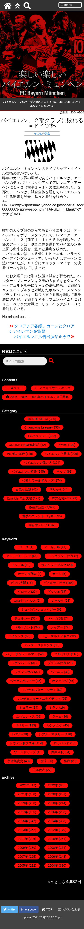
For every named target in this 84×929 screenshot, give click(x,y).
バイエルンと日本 (57, 453)
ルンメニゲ (54, 725)
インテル (17, 565)
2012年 (53, 830)
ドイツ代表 (55, 618)
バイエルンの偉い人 (38, 462)
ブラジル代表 (56, 663)
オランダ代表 (27, 574)
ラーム (57, 716)
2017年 (23, 812)
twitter (9, 909)
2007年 (23, 856)
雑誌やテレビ (37, 525)
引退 (43, 761)
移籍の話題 (36, 507)
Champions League (38, 427)
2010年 (53, 839)
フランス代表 (24, 672)
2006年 (53, 856)
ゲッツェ (53, 591)
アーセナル (52, 547)
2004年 (53, 865)
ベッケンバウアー (22, 681)
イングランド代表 (60, 556)
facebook (28, 909)
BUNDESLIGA (38, 419)
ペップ (61, 471)
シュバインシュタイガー (39, 609)
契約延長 (57, 752)
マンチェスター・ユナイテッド (39, 698)
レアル (17, 734)
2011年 (23, 839)
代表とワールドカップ (38, 480)
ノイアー (57, 627)
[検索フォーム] (25, 361)
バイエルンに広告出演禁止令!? (42, 336)
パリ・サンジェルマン (21, 654)
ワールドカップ (25, 752)
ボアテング (60, 681)
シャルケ (57, 600)
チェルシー (22, 618)
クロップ (24, 591)
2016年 (53, 812)
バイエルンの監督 (24, 471)
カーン (57, 574)
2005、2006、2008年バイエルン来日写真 (39, 397)
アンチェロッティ (18, 556)
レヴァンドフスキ (22, 743)
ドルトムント (24, 627)
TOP (47, 909)
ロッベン (60, 743)
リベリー (21, 725)
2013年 (23, 830)
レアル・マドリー (51, 734)
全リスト (16, 388)
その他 (62, 445)
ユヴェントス (25, 716)
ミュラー (25, 707)
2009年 (23, 847)
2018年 (53, 803)
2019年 (23, 803)
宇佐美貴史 (15, 761)
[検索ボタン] (51, 361)
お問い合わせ (69, 909)
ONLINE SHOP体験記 (24, 445)
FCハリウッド (38, 436)
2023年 (24, 785)
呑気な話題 (23, 489)
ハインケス (16, 636)
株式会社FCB (61, 498)
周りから (56, 489)
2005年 (23, 865)
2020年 (53, 794)
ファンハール (20, 663)
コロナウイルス (25, 600)
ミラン (53, 707)
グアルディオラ (54, 582)
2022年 (53, 785)
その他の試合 (42, 133)
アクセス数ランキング (55, 388)
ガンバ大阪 (18, 582)
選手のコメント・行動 (38, 516)
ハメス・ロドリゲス (39, 645)
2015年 (23, 821)
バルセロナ (62, 654)
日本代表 (38, 770)
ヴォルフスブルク (53, 565)
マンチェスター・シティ (39, 689)
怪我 (67, 761)
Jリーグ (23, 547)
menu (66, 5)
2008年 (53, 847)
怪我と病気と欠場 (19, 498)
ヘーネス (57, 672)
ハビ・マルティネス (55, 636)
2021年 (23, 794)
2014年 (53, 821)
